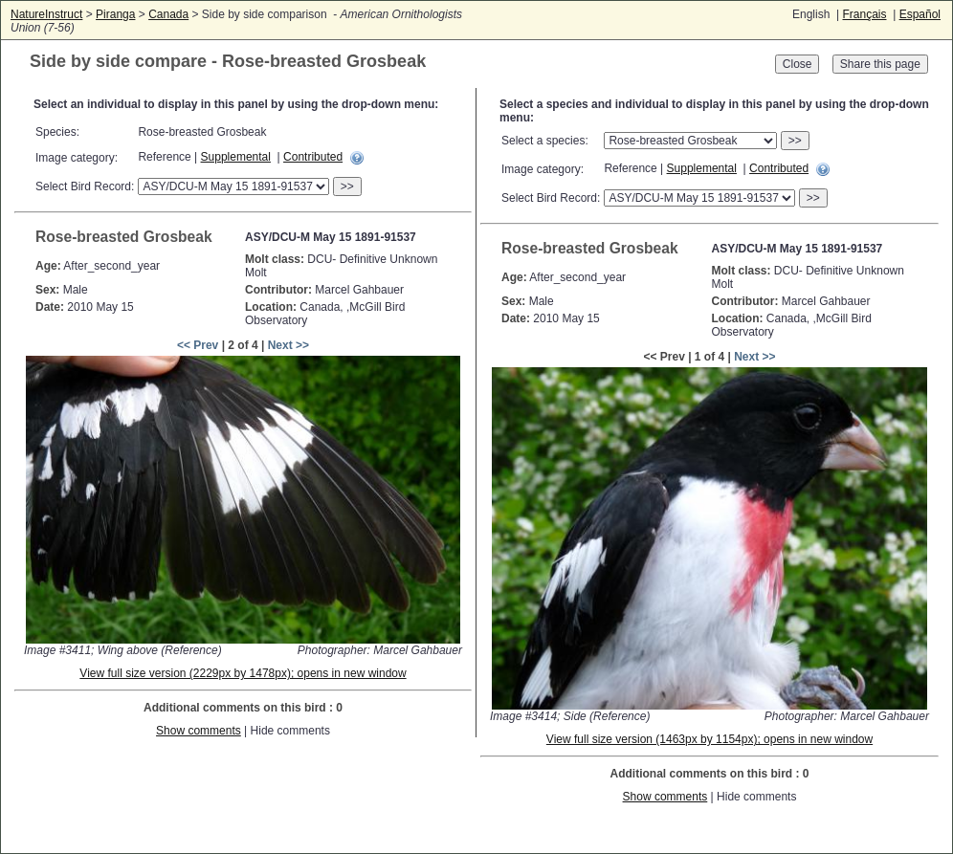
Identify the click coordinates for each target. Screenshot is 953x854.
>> (347, 186)
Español (920, 14)
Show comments (198, 730)
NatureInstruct (46, 14)
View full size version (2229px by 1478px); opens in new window (242, 673)
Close (797, 64)
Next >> (288, 345)
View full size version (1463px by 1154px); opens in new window (709, 739)
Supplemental (236, 157)
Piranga (115, 14)
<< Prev (197, 345)
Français (864, 14)
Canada (168, 14)
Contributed (313, 157)
